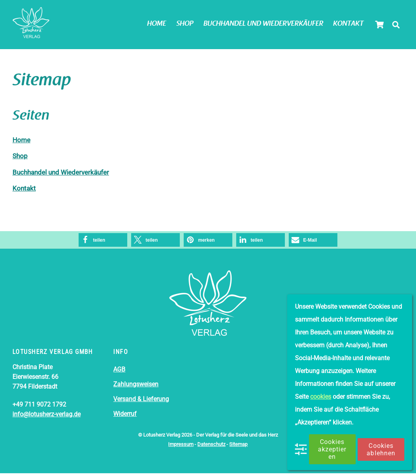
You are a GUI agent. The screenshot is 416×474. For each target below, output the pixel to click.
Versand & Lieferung (141, 399)
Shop (184, 24)
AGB (119, 370)
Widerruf (125, 414)
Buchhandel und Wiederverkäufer (263, 24)
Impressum (180, 445)
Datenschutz (211, 445)
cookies (320, 396)
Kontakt (348, 24)
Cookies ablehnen (381, 449)
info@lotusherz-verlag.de (46, 415)
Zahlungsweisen (135, 385)
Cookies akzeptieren (332, 449)
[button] (103, 241)
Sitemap (238, 445)
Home (156, 24)
